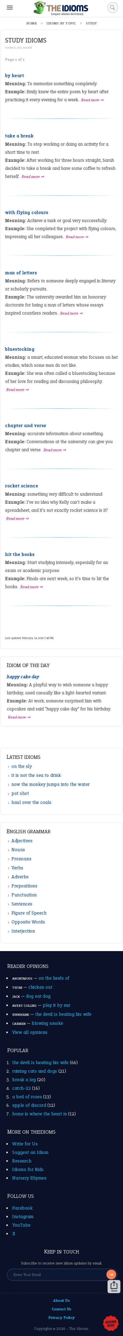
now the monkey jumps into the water (50, 784)
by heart (14, 75)
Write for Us (25, 1144)
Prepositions (24, 886)
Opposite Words (28, 922)
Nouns (18, 850)
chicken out (40, 987)
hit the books (20, 554)
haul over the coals (31, 802)
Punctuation (24, 895)
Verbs (17, 868)
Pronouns (21, 859)
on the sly (21, 766)
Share (114, 1286)
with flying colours (26, 212)
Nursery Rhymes (29, 1178)
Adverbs (20, 877)
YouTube (21, 1225)
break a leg (24, 1080)
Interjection (23, 931)
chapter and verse (25, 425)
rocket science (21, 486)
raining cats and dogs (34, 1071)
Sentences (21, 904)
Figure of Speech (28, 913)
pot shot (20, 793)
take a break (19, 136)
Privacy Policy (61, 1317)
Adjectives (21, 841)
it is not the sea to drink (36, 775)
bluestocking (19, 349)
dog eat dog (38, 996)
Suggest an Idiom (30, 1152)
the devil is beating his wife (63, 1014)
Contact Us (62, 1309)
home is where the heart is (39, 1114)
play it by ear (56, 1005)
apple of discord (29, 1105)
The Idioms (78, 1328)
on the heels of (54, 978)
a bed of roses (27, 1097)
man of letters (21, 273)
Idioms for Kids (28, 1169)
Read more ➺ (92, 100)
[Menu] (10, 7)
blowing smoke (47, 1023)
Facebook (22, 1208)
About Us (61, 1300)
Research (21, 1161)
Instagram (23, 1216)
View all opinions (30, 1032)
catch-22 (21, 1088)
